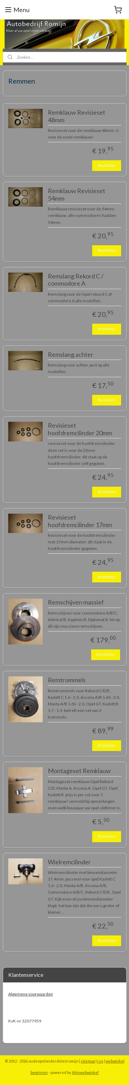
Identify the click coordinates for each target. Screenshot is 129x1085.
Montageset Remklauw (79, 771)
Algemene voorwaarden (30, 994)
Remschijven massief (76, 602)
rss (100, 1061)
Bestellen (107, 165)
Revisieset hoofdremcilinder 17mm (80, 521)
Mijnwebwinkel (85, 1072)
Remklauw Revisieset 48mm (76, 116)
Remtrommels (67, 680)
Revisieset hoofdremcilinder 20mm (80, 429)
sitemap (88, 1061)
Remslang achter (70, 354)
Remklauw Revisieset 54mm (76, 194)
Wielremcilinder (69, 862)
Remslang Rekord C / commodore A (76, 280)
